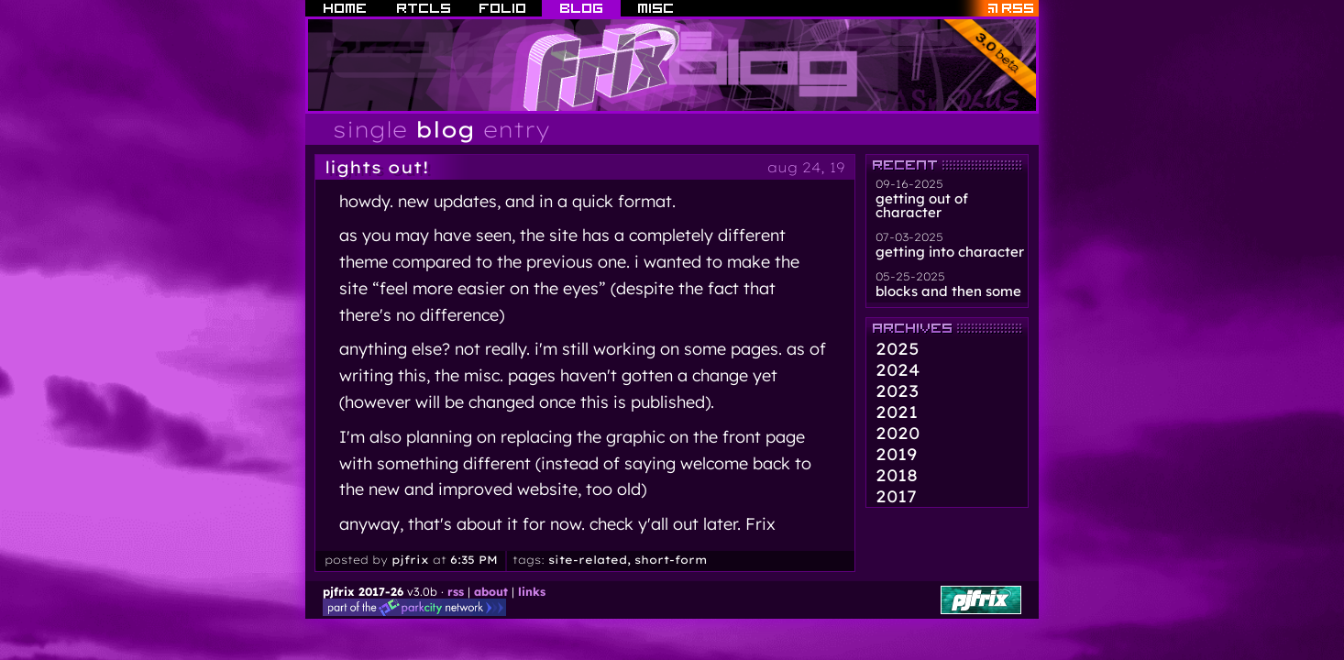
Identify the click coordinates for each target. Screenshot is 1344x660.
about (491, 591)
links (531, 591)
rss (455, 591)
